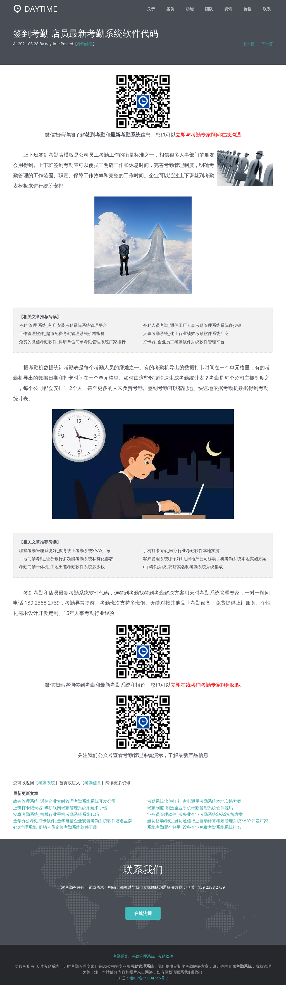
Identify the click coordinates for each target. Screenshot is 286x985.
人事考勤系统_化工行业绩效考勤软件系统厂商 (186, 333)
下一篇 (267, 43)
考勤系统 (209, 592)
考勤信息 (85, 43)
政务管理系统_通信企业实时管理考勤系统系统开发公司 (64, 801)
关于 (151, 8)
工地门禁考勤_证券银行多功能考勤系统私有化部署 (66, 559)
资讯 (228, 8)
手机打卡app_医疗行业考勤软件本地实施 (181, 550)
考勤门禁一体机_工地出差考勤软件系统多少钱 (62, 567)
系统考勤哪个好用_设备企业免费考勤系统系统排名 (194, 827)
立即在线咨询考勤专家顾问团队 (206, 684)
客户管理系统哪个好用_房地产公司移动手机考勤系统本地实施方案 (204, 559)
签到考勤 (85, 684)
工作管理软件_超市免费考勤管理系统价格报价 (62, 333)
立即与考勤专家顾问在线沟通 (208, 134)
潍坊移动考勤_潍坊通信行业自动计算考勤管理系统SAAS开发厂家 (207, 821)
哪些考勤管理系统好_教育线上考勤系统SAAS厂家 (65, 550)
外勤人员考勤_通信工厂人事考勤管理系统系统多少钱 (192, 325)
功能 (190, 8)
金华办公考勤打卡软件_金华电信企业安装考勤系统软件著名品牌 (72, 821)
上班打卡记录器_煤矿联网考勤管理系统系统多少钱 (60, 808)
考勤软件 (165, 956)
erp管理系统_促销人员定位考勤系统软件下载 (55, 827)
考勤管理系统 (138, 754)
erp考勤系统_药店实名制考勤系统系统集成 (183, 567)
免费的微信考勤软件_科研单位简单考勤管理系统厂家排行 (72, 342)
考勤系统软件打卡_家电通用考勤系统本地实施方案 (194, 801)
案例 (170, 8)
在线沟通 (143, 913)
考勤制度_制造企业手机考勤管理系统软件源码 (190, 808)
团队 (209, 8)
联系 (267, 8)
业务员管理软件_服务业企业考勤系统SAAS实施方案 (195, 814)
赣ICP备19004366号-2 (148, 978)
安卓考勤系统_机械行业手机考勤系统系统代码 (56, 814)
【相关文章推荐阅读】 (40, 317)
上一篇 (248, 43)
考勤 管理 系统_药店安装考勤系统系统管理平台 (63, 325)
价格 (247, 8)
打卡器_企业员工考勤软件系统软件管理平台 (184, 342)
